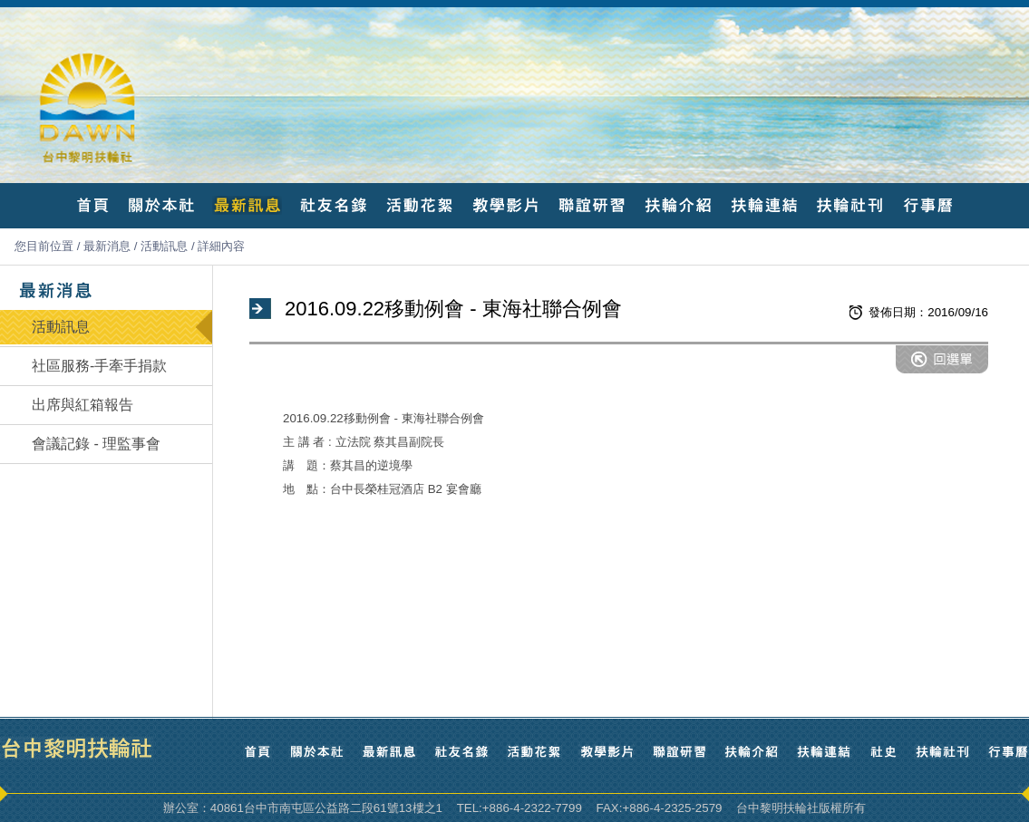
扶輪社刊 (850, 205)
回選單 (942, 359)
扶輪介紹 (678, 205)
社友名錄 (333, 205)
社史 (883, 751)
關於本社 (161, 205)
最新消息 (107, 246)
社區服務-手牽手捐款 (99, 365)
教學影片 (505, 205)
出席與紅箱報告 (82, 404)
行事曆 (927, 205)
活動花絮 (419, 205)
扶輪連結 (764, 205)
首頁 (93, 205)
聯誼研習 (591, 205)
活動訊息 (164, 246)
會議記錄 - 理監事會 (96, 443)
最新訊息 (247, 205)
